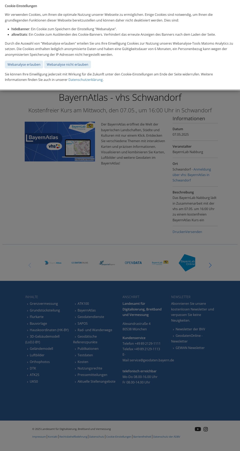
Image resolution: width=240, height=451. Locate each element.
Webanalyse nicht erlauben (67, 64)
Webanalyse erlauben (24, 64)
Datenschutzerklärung (85, 79)
